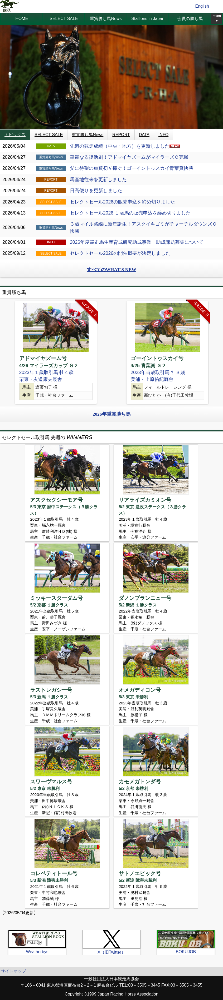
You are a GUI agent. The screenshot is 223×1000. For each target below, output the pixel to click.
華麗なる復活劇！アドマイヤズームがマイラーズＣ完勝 (129, 157)
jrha (9, 6)
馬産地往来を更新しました (98, 179)
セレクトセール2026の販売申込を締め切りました (122, 202)
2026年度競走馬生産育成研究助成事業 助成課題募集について (136, 242)
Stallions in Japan (147, 18)
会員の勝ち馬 (190, 18)
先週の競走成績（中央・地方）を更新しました (125, 146)
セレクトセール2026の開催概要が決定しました (120, 253)
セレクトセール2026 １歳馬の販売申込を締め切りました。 (132, 213)
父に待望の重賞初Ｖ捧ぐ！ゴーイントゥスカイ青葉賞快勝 (131, 168)
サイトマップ (13, 971)
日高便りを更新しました (96, 190)
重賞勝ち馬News (106, 18)
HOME (21, 18)
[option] (56, 352)
